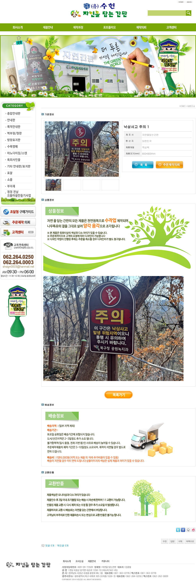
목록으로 (190, 541)
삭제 (180, 541)
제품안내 (191, 106)
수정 (165, 541)
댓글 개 (49, 545)
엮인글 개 (63, 545)
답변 (172, 541)
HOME (182, 106)
